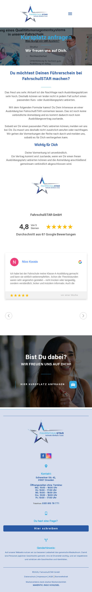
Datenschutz (30, 577)
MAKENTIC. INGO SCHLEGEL (46, 585)
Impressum (42, 577)
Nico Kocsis (30, 262)
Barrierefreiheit (61, 577)
